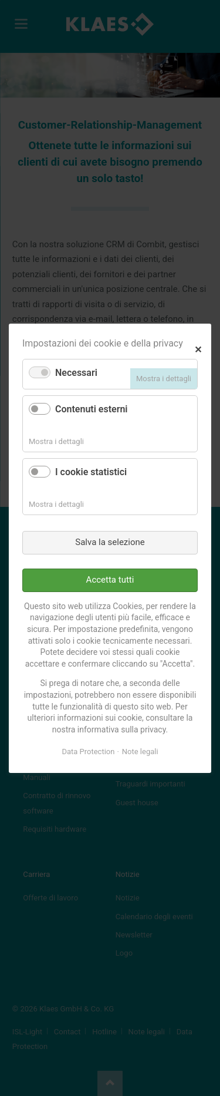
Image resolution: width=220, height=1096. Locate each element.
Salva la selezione (109, 542)
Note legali (140, 751)
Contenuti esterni (91, 409)
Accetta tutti (110, 579)
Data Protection (88, 751)
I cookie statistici (91, 472)
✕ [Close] (198, 348)
